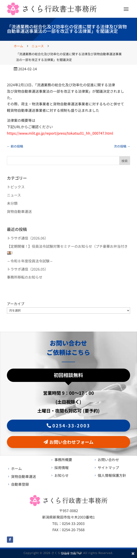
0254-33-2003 (71, 425)
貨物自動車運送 (19, 211)
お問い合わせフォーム (71, 442)
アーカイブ (15, 303)
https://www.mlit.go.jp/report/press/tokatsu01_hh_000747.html (60, 133)
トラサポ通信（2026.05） (27, 269)
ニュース (14, 195)
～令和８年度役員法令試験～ (30, 260)
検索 (124, 161)
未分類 (12, 203)
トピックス (16, 186)
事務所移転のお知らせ (24, 277)
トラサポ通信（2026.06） (27, 238)
